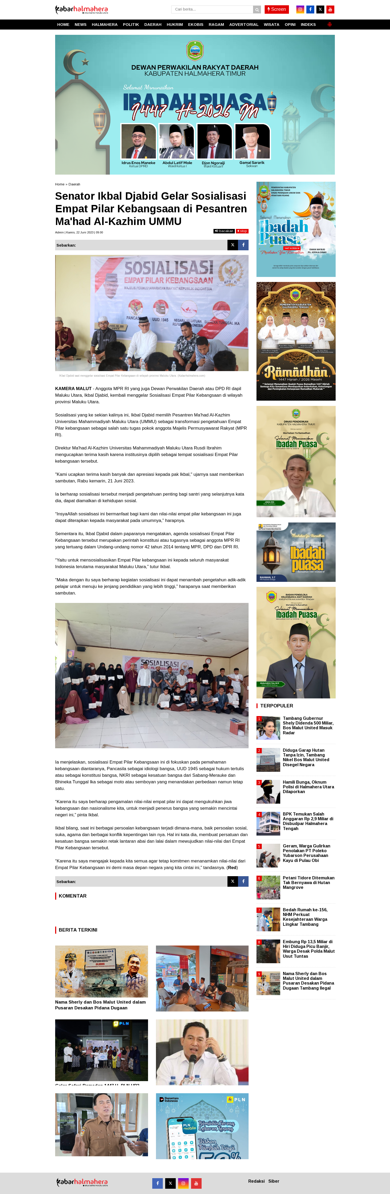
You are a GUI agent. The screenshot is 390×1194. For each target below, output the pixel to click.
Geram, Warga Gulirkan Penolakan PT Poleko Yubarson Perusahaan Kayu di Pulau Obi (306, 853)
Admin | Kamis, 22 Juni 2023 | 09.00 (79, 232)
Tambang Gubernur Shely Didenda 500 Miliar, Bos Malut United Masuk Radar (308, 725)
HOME (63, 24)
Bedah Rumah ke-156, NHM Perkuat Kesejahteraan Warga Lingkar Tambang (305, 917)
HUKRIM (175, 24)
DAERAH (152, 24)
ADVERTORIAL (244, 24)
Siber (273, 1181)
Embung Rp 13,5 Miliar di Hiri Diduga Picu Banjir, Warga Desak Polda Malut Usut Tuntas (309, 948)
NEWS (81, 24)
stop (242, 231)
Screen (277, 9)
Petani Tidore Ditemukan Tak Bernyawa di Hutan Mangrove (309, 883)
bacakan (224, 231)
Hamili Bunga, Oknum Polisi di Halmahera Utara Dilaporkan (308, 787)
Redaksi (256, 1181)
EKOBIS (195, 24)
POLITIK (131, 24)
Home (59, 184)
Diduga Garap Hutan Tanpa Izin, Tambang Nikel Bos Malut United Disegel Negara (306, 757)
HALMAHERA (105, 24)
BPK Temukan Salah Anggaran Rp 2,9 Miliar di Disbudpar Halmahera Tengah (308, 821)
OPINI (290, 24)
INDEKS (308, 24)
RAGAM (216, 24)
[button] (329, 22)
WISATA (271, 24)
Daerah (74, 184)
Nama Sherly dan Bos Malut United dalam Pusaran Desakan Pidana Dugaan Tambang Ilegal (100, 1008)
